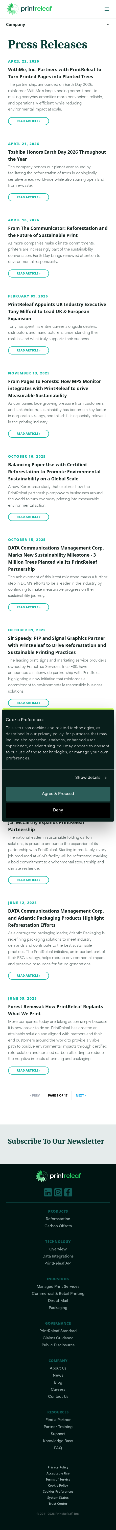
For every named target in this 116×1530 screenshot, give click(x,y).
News (58, 1376)
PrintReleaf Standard (58, 1331)
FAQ (58, 1448)
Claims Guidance (58, 1338)
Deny (58, 810)
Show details (87, 778)
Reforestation (58, 1219)
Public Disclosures (58, 1345)
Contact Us (58, 1397)
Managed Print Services (58, 1287)
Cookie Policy (58, 1486)
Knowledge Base (58, 1441)
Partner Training (58, 1427)
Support (58, 1434)
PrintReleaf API (58, 1264)
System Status (58, 1498)
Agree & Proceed (58, 794)
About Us (58, 1369)
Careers (58, 1390)
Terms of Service (58, 1480)
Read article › (28, 121)
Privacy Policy (58, 1467)
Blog (58, 1383)
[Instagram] (58, 1192)
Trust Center (58, 1504)
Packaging (58, 1308)
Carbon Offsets (58, 1226)
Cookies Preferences (58, 1491)
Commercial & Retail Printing (58, 1294)
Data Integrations (58, 1257)
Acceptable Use (58, 1473)
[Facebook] (68, 1192)
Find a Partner (58, 1420)
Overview (58, 1249)
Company (58, 24)
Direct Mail (58, 1301)
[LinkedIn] (48, 1192)
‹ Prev (35, 1095)
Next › (81, 1095)
